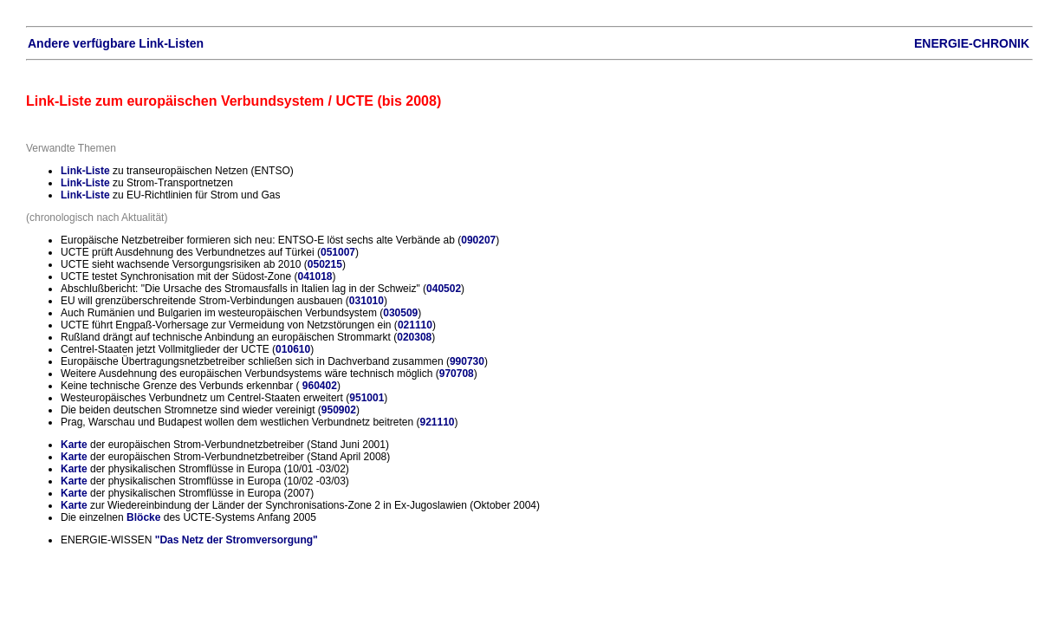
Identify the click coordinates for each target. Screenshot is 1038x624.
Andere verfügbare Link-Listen (116, 43)
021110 (415, 325)
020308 (414, 337)
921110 (436, 422)
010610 (293, 349)
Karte (74, 445)
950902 (338, 410)
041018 (314, 276)
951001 (366, 398)
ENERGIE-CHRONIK (971, 43)
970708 (456, 373)
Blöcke (143, 517)
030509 (400, 313)
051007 (338, 252)
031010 (366, 301)
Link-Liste (85, 171)
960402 (319, 386)
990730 (467, 361)
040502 (443, 289)
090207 (478, 240)
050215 (325, 264)
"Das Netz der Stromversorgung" (236, 540)
